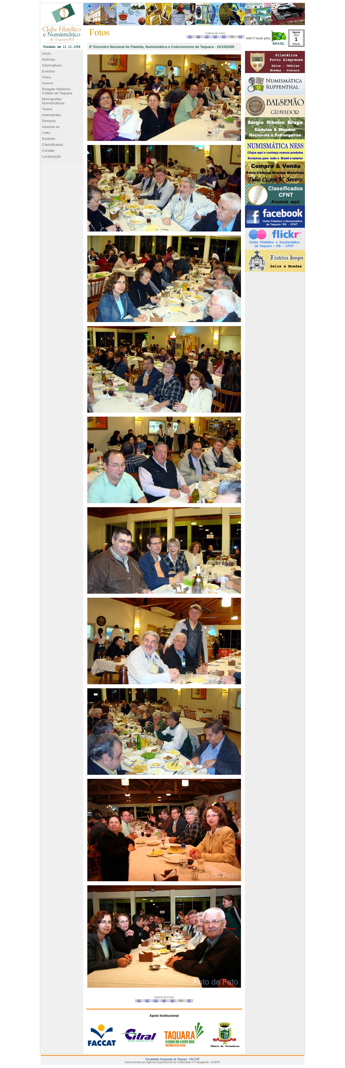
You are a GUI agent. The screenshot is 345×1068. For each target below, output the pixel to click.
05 (223, 36)
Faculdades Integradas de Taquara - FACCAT (172, 1059)
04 (215, 36)
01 (190, 36)
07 (240, 36)
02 (198, 36)
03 (206, 36)
